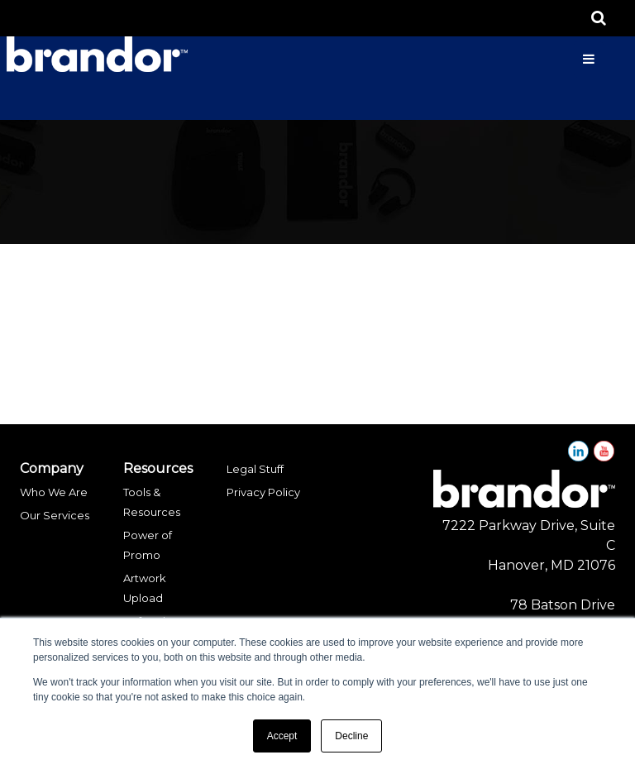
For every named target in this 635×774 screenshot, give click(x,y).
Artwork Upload (144, 587)
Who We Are (54, 492)
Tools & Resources (151, 501)
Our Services (54, 515)
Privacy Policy (263, 492)
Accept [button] (282, 736)
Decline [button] (351, 736)
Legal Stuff (255, 468)
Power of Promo (147, 544)
